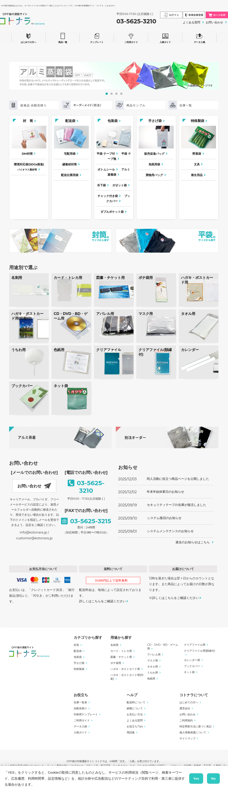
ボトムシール (106, 169)
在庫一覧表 (80, 702)
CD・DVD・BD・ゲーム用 (162, 646)
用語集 (131, 732)
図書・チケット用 (121, 657)
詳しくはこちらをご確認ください (102, 601)
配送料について (136, 702)
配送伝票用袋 (69, 175)
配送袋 (70, 121)
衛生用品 (197, 175)
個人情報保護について (192, 732)
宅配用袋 (69, 153)
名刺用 (114, 645)
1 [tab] (107, 94)
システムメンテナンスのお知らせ (170, 531)
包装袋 (113, 121)
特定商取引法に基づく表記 (195, 726)
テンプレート (97, 37)
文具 (197, 164)
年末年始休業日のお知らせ (165, 492)
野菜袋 (196, 153)
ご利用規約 (186, 720)
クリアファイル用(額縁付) (199, 650)
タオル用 (152, 666)
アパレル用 (154, 654)
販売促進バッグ (154, 153)
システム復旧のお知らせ (164, 518)
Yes (196, 778)
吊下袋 (101, 185)
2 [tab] (111, 94)
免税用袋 (154, 164)
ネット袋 (189, 672)
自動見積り (80, 708)
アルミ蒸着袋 (119, 172)
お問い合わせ (214, 22)
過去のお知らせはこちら (192, 542)
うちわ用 (152, 672)
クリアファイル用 (194, 644)
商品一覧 (62, 37)
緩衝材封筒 (69, 164)
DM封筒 (27, 153)
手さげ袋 (155, 121)
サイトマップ (187, 738)
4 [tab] (121, 94)
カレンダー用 (192, 660)
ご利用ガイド (131, 37)
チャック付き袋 (108, 196)
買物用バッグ (154, 175)
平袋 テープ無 (119, 156)
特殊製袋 (197, 121)
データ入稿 (199, 37)
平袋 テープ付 (106, 153)
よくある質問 (191, 22)
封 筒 (28, 121)
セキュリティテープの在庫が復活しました (176, 505)
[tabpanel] (114, 75)
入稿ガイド (165, 37)
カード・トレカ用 (121, 651)
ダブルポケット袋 (112, 211)
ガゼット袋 (119, 185)
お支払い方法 (135, 714)
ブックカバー (118, 198)
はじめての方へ (28, 37)
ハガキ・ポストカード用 (125, 669)
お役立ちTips (135, 726)
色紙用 (151, 678)
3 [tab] (116, 94)
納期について (135, 708)
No (213, 778)
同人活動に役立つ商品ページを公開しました (178, 479)
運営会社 (184, 708)
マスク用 (152, 660)
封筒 (76, 645)
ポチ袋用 (115, 663)
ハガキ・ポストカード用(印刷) (126, 676)
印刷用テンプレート (86, 714)
